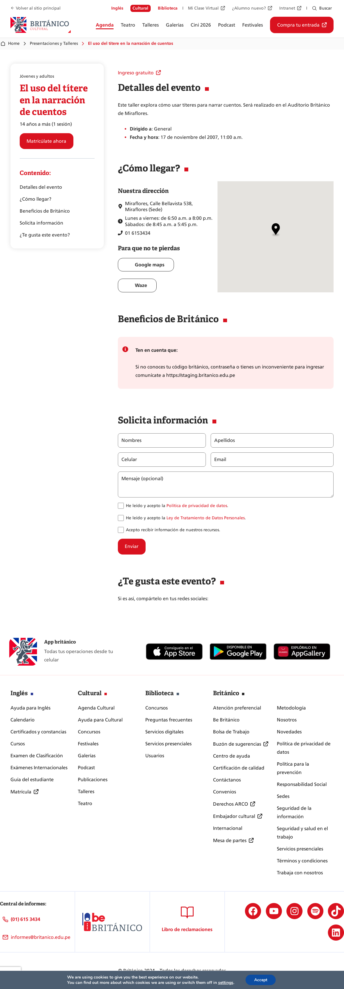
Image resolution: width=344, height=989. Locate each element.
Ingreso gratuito (136, 73)
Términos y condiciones (302, 861)
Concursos (89, 732)
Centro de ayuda (231, 756)
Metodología (291, 708)
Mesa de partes (229, 840)
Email (220, 459)
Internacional (227, 828)
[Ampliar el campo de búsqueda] (314, 8)
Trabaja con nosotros (300, 873)
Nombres (131, 440)
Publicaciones (92, 779)
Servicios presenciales (168, 744)
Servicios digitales (164, 732)
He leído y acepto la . (177, 505)
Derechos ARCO (230, 804)
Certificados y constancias (38, 732)
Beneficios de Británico (45, 211)
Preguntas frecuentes (168, 720)
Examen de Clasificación (36, 755)
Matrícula (20, 792)
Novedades (289, 732)
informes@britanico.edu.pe (40, 937)
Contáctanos (227, 780)
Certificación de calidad (238, 768)
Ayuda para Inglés (30, 708)
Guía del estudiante (32, 779)
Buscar (325, 8)
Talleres (86, 791)
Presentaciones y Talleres (54, 43)
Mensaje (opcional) (142, 478)
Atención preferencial (237, 708)
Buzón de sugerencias (237, 744)
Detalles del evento (41, 187)
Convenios (224, 792)
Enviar (131, 546)
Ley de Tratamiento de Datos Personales (205, 517)
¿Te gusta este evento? (45, 235)
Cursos (17, 744)
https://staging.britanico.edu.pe (200, 375)
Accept (260, 979)
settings (225, 982)
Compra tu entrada (298, 25)
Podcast (86, 767)
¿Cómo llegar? (35, 199)
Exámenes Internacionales (38, 767)
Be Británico (226, 720)
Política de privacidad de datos (196, 505)
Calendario (22, 720)
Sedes (283, 796)
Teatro (85, 803)
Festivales (88, 744)
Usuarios (154, 755)
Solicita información (41, 223)
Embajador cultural (234, 816)
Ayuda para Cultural (100, 720)
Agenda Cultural (96, 708)
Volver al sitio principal (38, 8)
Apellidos (224, 440)
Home (10, 44)
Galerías (86, 755)
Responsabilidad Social (302, 784)
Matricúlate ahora (46, 141)
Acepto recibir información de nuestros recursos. (173, 529)
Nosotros (287, 720)
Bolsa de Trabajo (231, 732)
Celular (129, 459)
